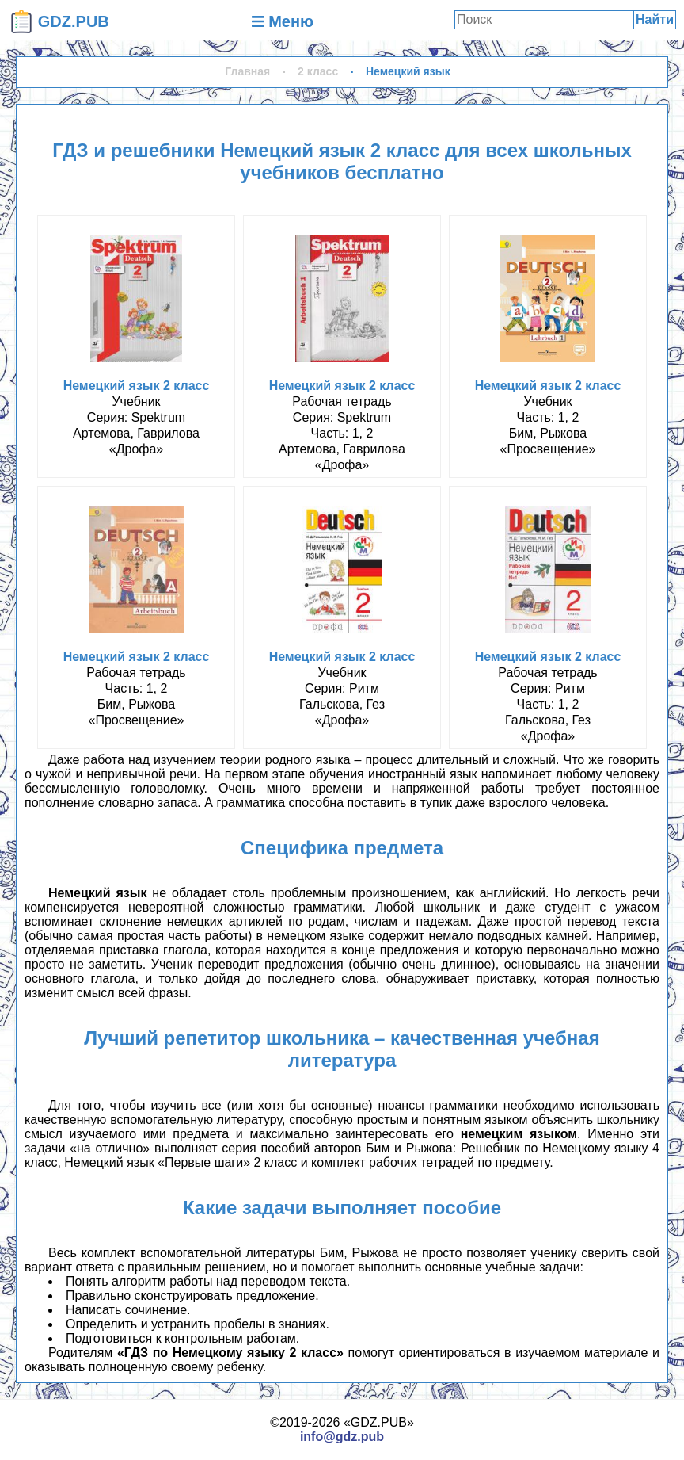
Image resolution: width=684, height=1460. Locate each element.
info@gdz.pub (342, 1436)
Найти (655, 19)
